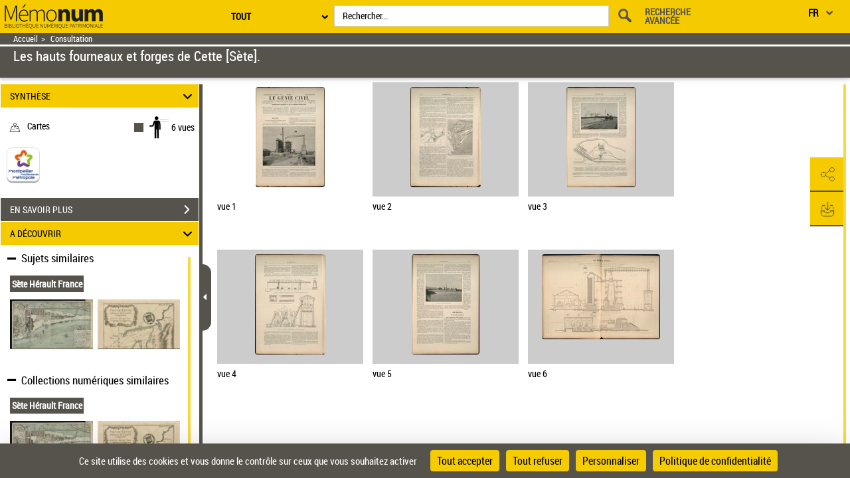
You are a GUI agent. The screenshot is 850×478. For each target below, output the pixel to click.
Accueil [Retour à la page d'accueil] (25, 38)
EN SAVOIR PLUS (104, 209)
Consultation (71, 38)
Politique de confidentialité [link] (715, 460)
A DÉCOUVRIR (103, 233)
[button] (826, 174)
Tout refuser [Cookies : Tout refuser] (537, 460)
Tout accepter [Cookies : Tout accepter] (465, 460)
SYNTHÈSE (103, 96)
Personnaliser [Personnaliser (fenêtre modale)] (610, 460)
